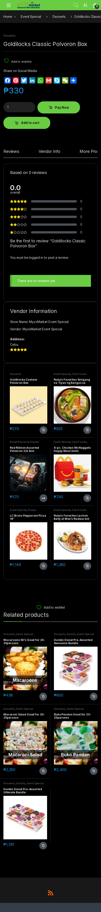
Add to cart (30, 123)
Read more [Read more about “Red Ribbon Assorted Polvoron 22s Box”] (43, 498)
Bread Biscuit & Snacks (24, 441)
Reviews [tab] (11, 151)
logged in (36, 257)
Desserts (59, 16)
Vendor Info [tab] (49, 151)
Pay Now (62, 107)
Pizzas (32, 510)
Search (75, 5)
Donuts (71, 634)
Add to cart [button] (43, 430)
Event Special (31, 16)
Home (7, 16)
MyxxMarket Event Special (42, 329)
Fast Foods (79, 374)
